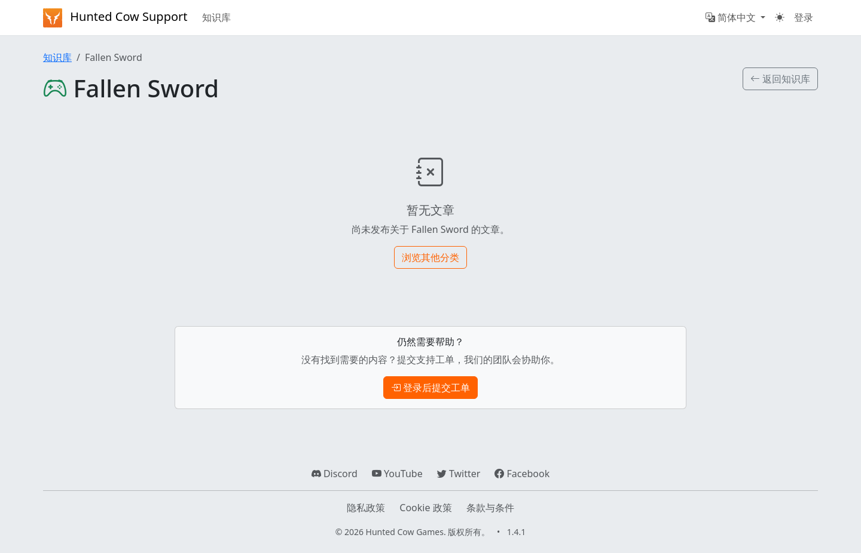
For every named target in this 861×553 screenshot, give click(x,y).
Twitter (459, 473)
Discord (335, 473)
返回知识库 (780, 78)
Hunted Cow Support (115, 17)
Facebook (521, 473)
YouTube (397, 473)
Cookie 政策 (425, 507)
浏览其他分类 (430, 257)
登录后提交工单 (430, 387)
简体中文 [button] (732, 17)
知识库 (216, 17)
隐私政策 (366, 507)
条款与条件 (490, 507)
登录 (803, 17)
